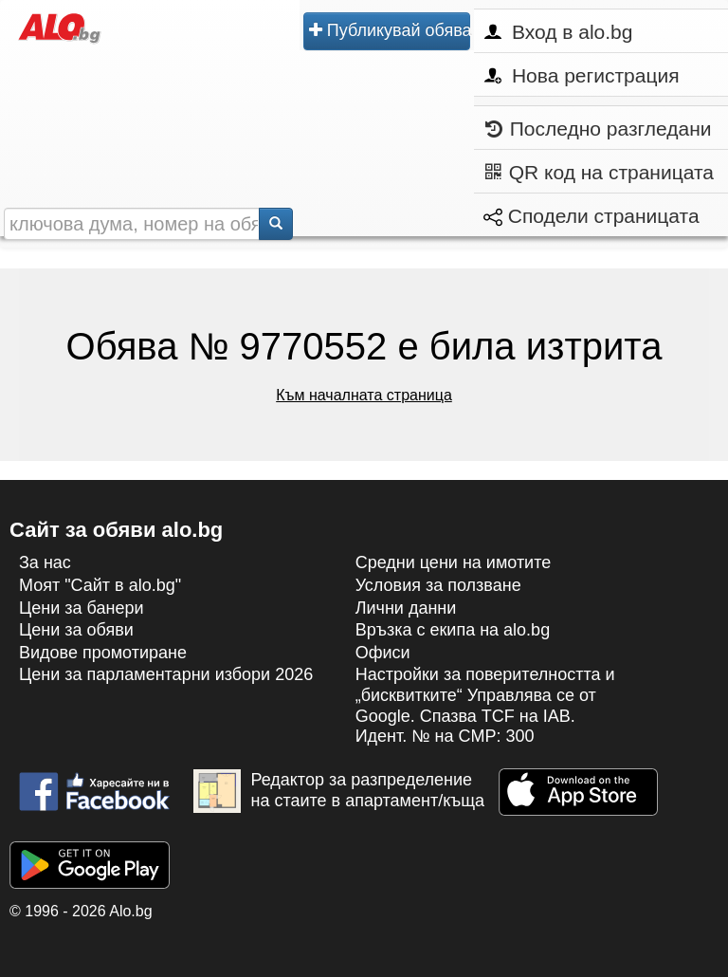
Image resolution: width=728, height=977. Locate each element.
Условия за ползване (438, 585)
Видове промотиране (103, 652)
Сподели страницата (591, 216)
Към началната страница (364, 395)
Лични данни (406, 608)
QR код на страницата (599, 172)
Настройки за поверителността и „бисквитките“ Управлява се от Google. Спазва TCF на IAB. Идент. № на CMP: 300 (485, 705)
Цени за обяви (76, 629)
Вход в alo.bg (558, 32)
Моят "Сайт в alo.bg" (100, 585)
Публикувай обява (389, 30)
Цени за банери (81, 608)
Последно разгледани (598, 128)
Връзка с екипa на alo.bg (453, 629)
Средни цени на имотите (453, 562)
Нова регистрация (581, 75)
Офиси (382, 652)
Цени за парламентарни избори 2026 (166, 674)
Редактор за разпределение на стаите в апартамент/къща (338, 791)
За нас (45, 562)
